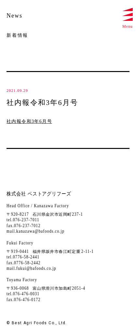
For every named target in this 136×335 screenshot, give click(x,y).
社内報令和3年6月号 (29, 121)
